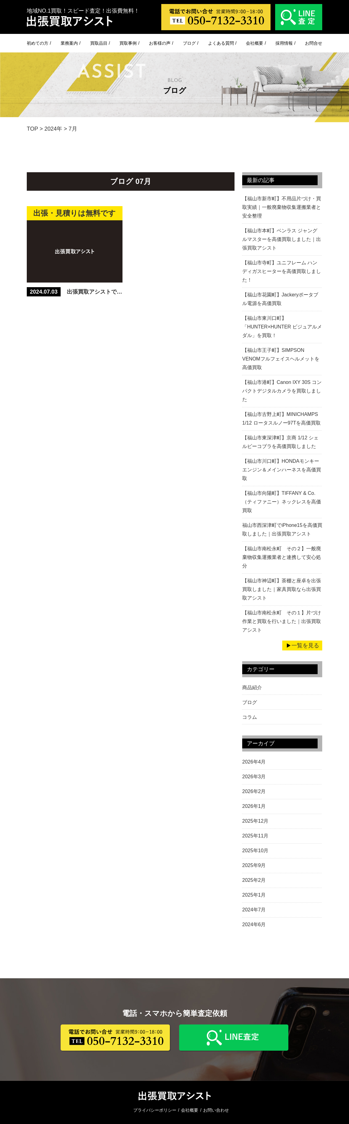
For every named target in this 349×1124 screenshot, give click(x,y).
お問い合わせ (216, 1110)
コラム (249, 717)
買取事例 (128, 43)
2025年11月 (255, 835)
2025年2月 (254, 880)
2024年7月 (254, 909)
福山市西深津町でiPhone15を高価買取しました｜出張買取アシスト (282, 529)
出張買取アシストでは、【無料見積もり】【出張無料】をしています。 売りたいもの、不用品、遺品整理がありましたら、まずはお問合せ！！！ (94, 292)
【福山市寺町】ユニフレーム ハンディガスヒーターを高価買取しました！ (281, 271)
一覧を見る (305, 645)
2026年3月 (254, 776)
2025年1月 (254, 895)
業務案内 (69, 43)
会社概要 (254, 43)
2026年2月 (254, 791)
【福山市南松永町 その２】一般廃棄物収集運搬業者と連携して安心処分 (281, 557)
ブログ (189, 43)
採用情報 (284, 43)
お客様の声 (159, 43)
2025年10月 (255, 850)
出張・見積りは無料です (74, 213)
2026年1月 (254, 806)
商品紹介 (252, 687)
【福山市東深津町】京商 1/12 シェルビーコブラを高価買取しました (280, 442)
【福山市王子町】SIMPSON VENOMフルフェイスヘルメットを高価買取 (280, 359)
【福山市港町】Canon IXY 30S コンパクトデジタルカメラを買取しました (282, 391)
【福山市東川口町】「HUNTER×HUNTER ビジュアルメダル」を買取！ (282, 327)
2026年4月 (254, 761)
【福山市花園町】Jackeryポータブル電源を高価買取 (280, 299)
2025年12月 (255, 821)
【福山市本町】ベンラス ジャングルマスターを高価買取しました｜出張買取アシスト (281, 239)
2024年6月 (254, 924)
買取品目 (98, 43)
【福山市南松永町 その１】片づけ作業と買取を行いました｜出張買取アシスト (281, 621)
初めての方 (37, 43)
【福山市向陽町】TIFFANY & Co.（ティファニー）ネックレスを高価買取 (281, 502)
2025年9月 (254, 865)
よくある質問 (221, 43)
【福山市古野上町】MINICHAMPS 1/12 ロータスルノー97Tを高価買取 (281, 419)
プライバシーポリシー (154, 1110)
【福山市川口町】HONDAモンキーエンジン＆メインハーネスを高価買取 (281, 469)
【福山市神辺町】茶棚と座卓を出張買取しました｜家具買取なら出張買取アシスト (281, 589)
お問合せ (313, 43)
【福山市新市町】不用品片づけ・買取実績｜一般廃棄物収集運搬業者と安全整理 (281, 207)
